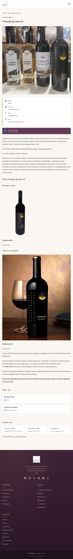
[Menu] (69, 4)
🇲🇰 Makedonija (42, 507)
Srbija (9, 13)
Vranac (7, 400)
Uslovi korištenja (7, 541)
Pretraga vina (6, 504)
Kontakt (4, 523)
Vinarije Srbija (7, 17)
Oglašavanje (5, 537)
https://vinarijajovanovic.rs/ (16, 122)
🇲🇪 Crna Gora (41, 504)
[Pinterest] (39, 478)
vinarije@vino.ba (13, 116)
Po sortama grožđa (7, 490)
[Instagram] (30, 478)
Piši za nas (5, 534)
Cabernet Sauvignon (45, 149)
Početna (4, 13)
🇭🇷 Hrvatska (41, 497)
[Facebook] (25, 478)
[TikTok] (48, 478)
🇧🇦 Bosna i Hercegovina (44, 490)
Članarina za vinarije (7, 530)
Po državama (6, 497)
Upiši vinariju (5, 527)
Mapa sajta (5, 544)
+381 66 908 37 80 (13, 109)
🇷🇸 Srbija (40, 494)
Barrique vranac (32, 149)
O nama (4, 520)
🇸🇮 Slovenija (41, 500)
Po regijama (5, 494)
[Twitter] (34, 478)
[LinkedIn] (43, 478)
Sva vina (4, 500)
